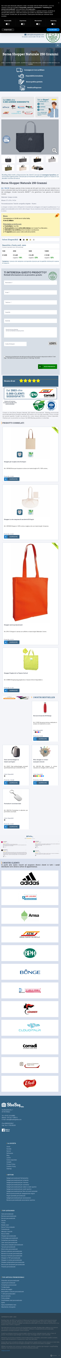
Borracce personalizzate (8, 1216)
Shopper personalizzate (12, 62)
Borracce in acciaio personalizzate (11, 1253)
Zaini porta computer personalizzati (12, 1245)
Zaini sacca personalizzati (9, 1242)
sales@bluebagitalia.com (34, 35)
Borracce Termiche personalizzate (11, 1256)
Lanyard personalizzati (8, 1283)
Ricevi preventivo (47, 366)
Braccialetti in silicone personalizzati (12, 1291)
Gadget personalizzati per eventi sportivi (19, 1189)
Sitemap (9, 1169)
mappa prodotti (5, 1350)
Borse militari (5, 1234)
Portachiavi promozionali (8, 1285)
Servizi (9, 1151)
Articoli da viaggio (6, 1289)
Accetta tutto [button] (53, 29)
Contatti (9, 1162)
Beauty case (5, 1225)
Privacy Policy (11, 1164)
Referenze (10, 1153)
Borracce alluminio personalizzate (11, 1251)
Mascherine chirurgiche (8, 1307)
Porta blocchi (5, 1229)
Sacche (3, 1220)
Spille (3, 1302)
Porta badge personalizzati (9, 1238)
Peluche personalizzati (8, 1267)
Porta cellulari (5, 1298)
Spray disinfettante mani (8, 1305)
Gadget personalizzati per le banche (18, 1180)
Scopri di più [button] (8, 29)
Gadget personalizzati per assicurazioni (19, 1198)
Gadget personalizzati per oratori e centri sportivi (21, 1187)
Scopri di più (11, 479)
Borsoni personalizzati (8, 1218)
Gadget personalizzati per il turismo (17, 1182)
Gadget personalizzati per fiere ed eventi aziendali (22, 1191)
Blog (8, 1155)
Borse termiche (6, 1296)
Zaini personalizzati (7, 1214)
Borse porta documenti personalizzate (13, 1264)
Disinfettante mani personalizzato (11, 1300)
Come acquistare (12, 1160)
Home (3, 62)
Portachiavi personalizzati (9, 1240)
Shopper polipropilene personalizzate (12, 1262)
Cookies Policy (11, 1166)
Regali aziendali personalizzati (16, 1196)
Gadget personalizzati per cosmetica (18, 1185)
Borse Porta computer (8, 1227)
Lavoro (9, 1158)
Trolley (3, 1223)
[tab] (8, 159)
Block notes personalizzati (9, 1249)
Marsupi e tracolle (6, 1231)
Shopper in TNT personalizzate (10, 1258)
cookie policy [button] (31, 9)
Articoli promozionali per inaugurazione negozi (21, 1193)
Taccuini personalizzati (8, 1247)
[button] (58, 2)
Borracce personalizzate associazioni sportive (21, 1200)
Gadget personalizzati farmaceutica (17, 1178)
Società (9, 1149)
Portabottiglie (5, 1287)
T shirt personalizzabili (8, 1294)
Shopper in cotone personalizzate (31, 62)
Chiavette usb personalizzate (10, 1280)
